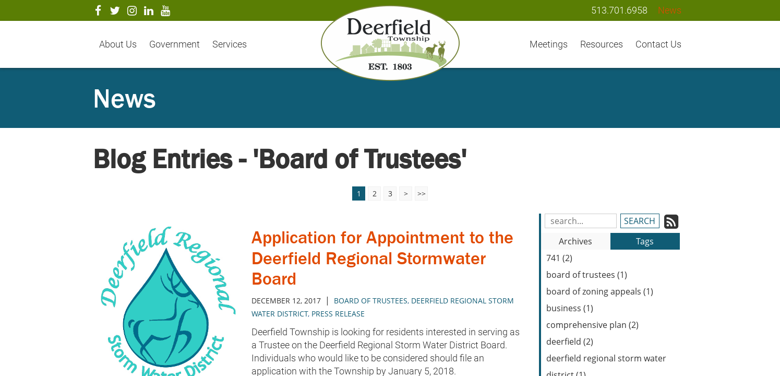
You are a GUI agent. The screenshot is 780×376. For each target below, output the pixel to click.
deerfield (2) (569, 341)
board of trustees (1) (586, 274)
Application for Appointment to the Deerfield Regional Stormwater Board (375, 257)
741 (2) (559, 258)
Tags (645, 241)
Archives (575, 241)
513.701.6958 (619, 10)
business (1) (569, 308)
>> (421, 193)
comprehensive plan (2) (592, 325)
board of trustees (370, 301)
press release (338, 314)
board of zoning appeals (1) (599, 291)
